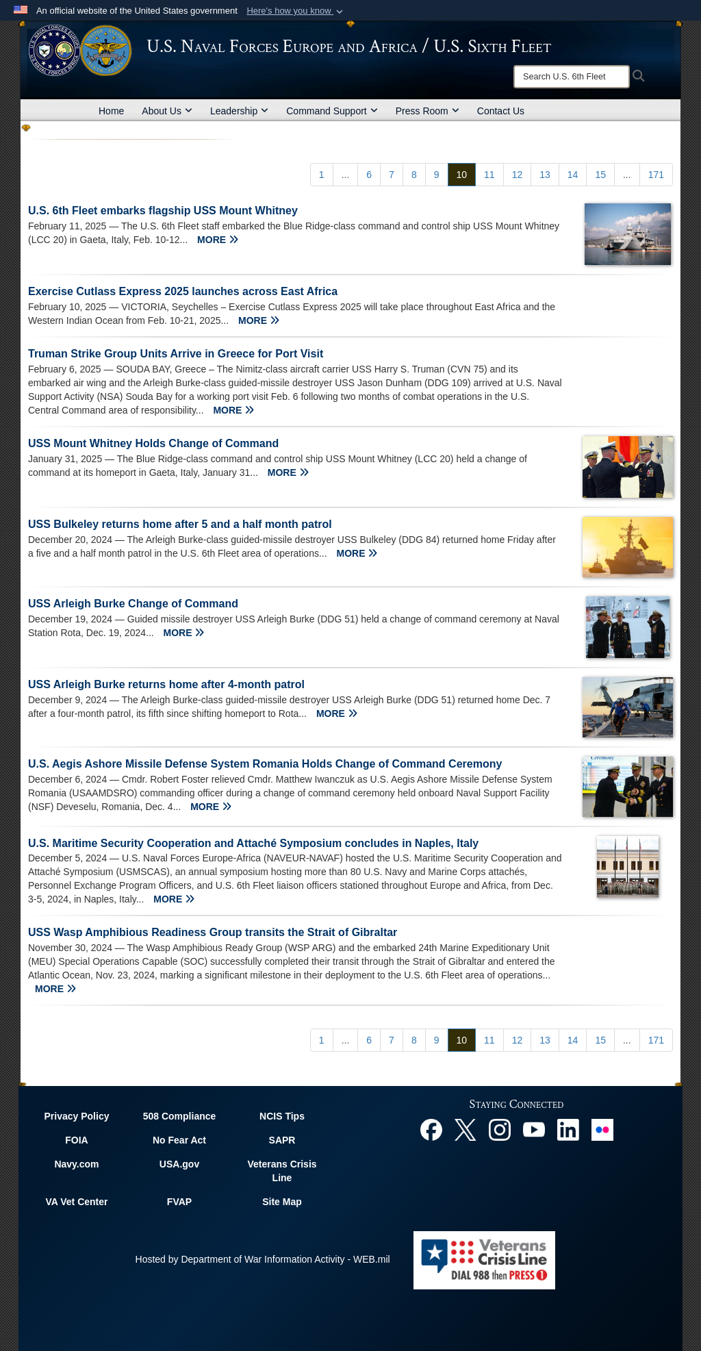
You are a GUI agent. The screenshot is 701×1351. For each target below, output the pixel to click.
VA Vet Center (76, 1201)
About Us (167, 110)
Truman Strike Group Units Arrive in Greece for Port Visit (175, 353)
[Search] (571, 76)
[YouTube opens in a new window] (534, 1129)
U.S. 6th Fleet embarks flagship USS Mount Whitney (163, 210)
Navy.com (76, 1164)
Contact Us (500, 110)
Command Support (332, 110)
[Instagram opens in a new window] (500, 1129)
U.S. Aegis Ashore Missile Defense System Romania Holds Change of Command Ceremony (265, 764)
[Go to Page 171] (656, 174)
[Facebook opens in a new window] (431, 1129)
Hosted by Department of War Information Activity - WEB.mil (263, 1259)
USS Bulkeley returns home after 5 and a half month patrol (180, 524)
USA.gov (179, 1164)
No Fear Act (179, 1140)
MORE (217, 239)
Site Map (282, 1201)
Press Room (427, 110)
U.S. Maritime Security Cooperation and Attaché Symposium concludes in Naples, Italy (253, 843)
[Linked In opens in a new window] (568, 1129)
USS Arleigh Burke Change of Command (133, 603)
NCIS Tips (282, 1116)
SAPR (282, 1140)
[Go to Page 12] (517, 174)
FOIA (76, 1140)
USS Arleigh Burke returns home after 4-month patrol (166, 684)
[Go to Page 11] (489, 174)
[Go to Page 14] (573, 174)
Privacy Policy (77, 1116)
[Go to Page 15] (600, 174)
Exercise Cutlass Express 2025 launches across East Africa (182, 291)
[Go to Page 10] (462, 174)
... (346, 174)
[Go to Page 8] (414, 174)
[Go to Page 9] (436, 174)
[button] (296, 11)
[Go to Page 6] (369, 174)
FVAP (179, 1201)
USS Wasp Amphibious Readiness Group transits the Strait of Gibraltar (212, 932)
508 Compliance (179, 1116)
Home (111, 110)
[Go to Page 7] (391, 174)
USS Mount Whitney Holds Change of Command (153, 443)
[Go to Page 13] (545, 174)
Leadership (239, 110)
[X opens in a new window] (465, 1129)
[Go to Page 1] (321, 174)
